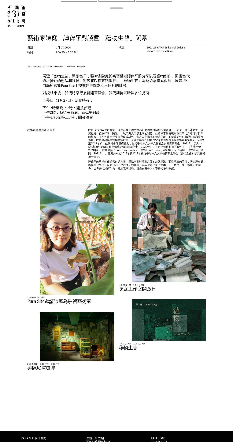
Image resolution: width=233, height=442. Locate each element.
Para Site (21, 16)
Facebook (158, 438)
